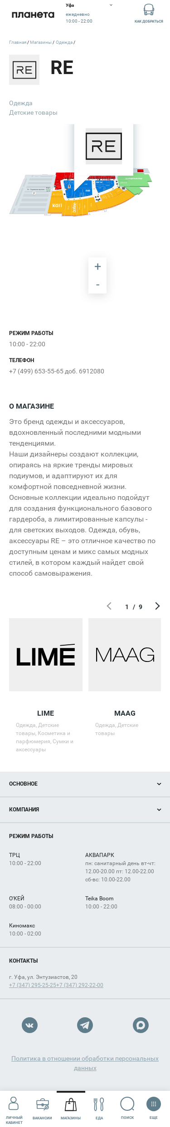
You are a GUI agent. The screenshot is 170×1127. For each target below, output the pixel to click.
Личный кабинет (14, 1108)
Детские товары (33, 112)
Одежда (21, 103)
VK (30, 1025)
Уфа (70, 5)
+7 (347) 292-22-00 (79, 985)
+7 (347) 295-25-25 (32, 985)
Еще (153, 1105)
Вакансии (42, 1108)
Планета (33, 14)
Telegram (85, 1025)
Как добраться (149, 12)
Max (141, 1025)
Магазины (71, 1108)
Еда (99, 1108)
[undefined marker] (13, 167)
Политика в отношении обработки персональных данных (85, 1063)
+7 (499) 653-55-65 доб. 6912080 (56, 371)
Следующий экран (156, 607)
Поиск (127, 1108)
